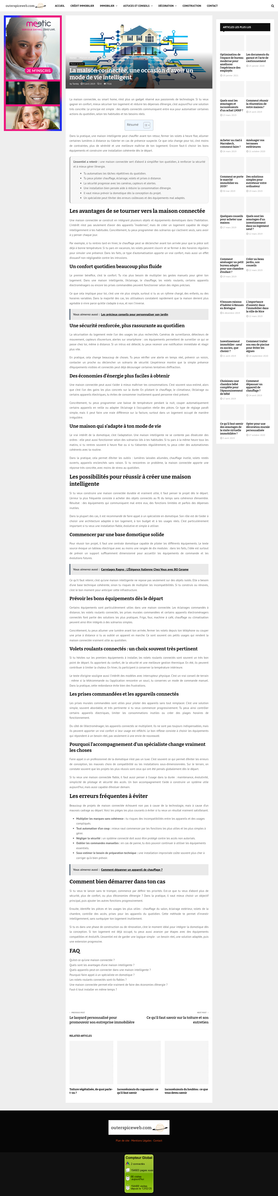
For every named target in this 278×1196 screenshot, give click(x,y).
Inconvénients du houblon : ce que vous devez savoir (186, 1091)
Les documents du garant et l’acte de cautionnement (257, 58)
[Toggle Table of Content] (145, 125)
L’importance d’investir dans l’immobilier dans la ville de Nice (257, 306)
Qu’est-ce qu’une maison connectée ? (92, 960)
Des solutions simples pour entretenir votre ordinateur (256, 181)
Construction (191, 6)
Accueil (60, 6)
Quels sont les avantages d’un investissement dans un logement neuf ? (257, 223)
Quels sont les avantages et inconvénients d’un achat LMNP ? (231, 105)
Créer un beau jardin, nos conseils (255, 262)
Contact (212, 6)
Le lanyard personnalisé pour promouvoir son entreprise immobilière (102, 1020)
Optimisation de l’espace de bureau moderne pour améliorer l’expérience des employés (231, 62)
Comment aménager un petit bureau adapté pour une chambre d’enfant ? (232, 265)
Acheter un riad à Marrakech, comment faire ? (231, 143)
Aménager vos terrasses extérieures (255, 143)
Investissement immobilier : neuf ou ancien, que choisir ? (231, 346)
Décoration (166, 6)
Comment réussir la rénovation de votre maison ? (257, 104)
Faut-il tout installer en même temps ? (93, 989)
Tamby (75, 83)
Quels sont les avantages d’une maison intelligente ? (102, 965)
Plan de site (122, 1140)
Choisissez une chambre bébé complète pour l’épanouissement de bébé (231, 387)
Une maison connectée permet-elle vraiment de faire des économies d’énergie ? (118, 984)
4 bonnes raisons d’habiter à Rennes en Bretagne (232, 305)
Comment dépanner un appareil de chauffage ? (254, 385)
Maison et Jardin (77, 64)
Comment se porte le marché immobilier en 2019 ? (231, 181)
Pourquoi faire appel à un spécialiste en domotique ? (102, 975)
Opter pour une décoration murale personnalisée (258, 427)
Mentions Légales (141, 1140)
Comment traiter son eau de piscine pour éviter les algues (257, 346)
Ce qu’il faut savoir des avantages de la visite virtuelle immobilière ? (231, 428)
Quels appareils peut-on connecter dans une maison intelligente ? (110, 970)
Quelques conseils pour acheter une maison (231, 219)
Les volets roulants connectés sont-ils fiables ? (98, 979)
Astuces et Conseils (136, 6)
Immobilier (107, 6)
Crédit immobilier (82, 6)
